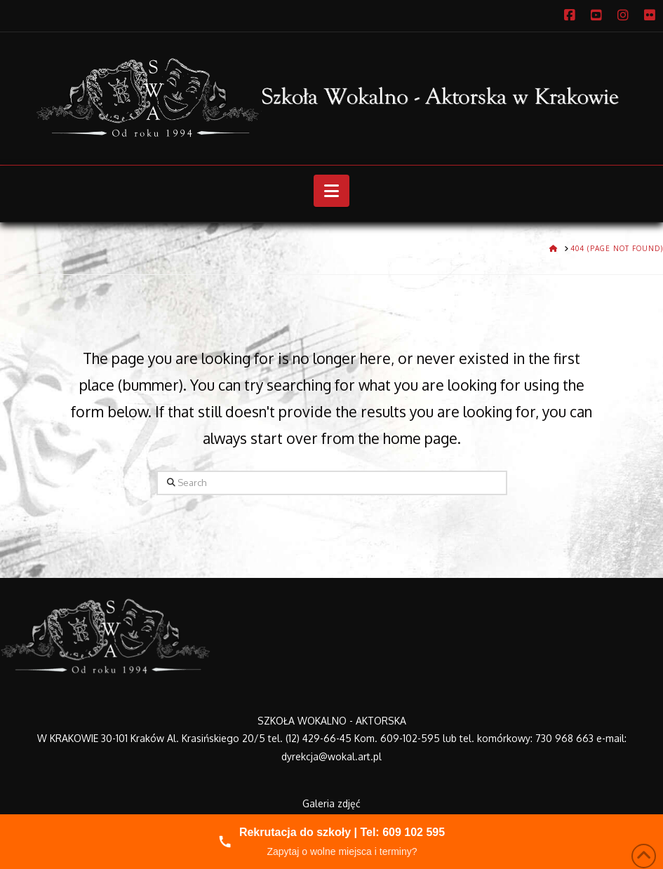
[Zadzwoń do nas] (331, 842)
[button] (331, 191)
